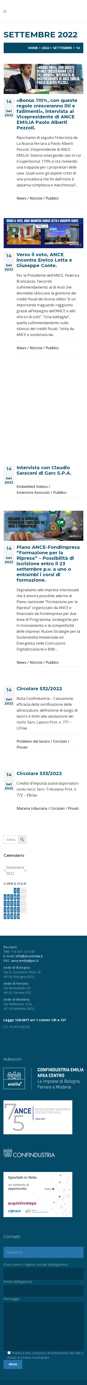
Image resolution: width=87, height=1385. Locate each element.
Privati (22, 747)
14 (11, 903)
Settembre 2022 (15, 870)
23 (18, 909)
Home (33, 48)
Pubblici (52, 198)
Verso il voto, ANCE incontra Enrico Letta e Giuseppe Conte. (44, 260)
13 (8, 903)
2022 (45, 48)
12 (5, 903)
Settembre (62, 48)
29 (15, 916)
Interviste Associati (33, 492)
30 (18, 916)
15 (15, 903)
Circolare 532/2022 (39, 688)
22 (15, 909)
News (21, 198)
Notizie (36, 198)
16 (18, 903)
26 (5, 916)
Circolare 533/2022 (39, 773)
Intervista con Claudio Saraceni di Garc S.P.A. (44, 470)
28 (11, 916)
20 (8, 909)
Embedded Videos (32, 486)
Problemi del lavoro (33, 741)
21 (11, 909)
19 (5, 909)
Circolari (60, 741)
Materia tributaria (32, 808)
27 (8, 916)
